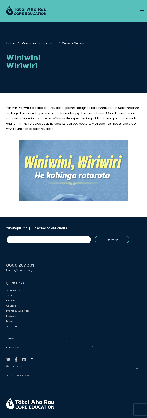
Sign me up (111, 239)
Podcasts (11, 316)
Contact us (12, 347)
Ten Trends (12, 326)
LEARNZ (11, 300)
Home (10, 43)
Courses (11, 305)
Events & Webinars (17, 310)
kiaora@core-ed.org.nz (21, 270)
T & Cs (10, 295)
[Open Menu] (142, 10)
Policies (19, 366)
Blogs (9, 321)
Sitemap (10, 366)
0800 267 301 (20, 265)
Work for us (13, 290)
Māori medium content (38, 43)
